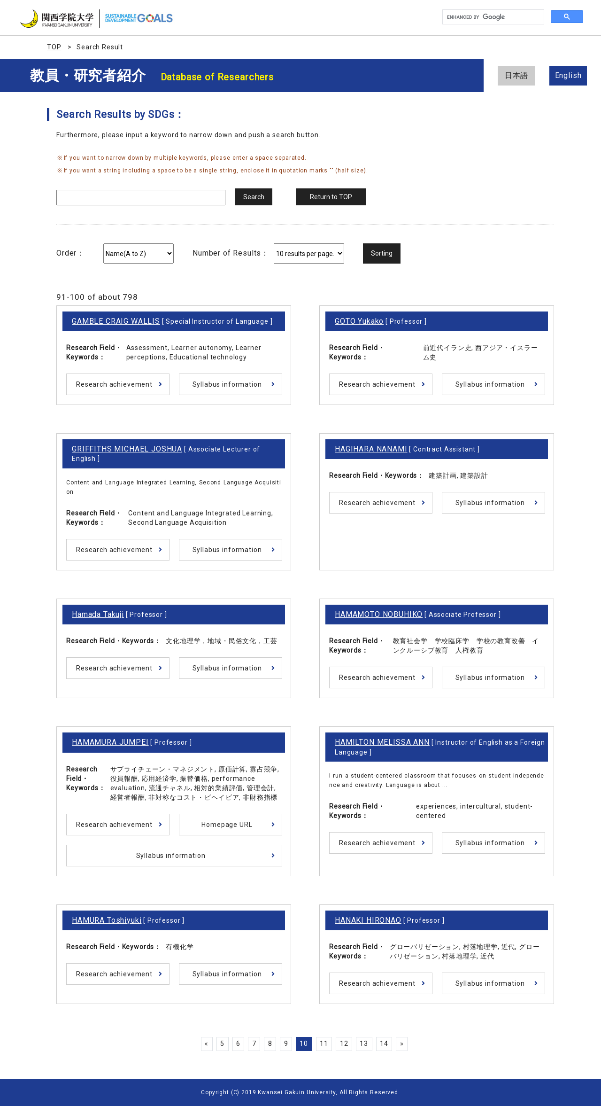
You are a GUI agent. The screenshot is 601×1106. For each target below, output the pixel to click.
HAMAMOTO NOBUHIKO (379, 614)
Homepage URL (226, 824)
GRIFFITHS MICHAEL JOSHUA (127, 448)
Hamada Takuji (98, 614)
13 (364, 1043)
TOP (54, 47)
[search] (492, 17)
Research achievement (114, 384)
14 (384, 1043)
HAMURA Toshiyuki (106, 920)
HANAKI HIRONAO (368, 920)
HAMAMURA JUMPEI (110, 742)
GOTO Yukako (359, 321)
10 (304, 1043)
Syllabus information (227, 384)
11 (324, 1043)
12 (344, 1043)
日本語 (517, 75)
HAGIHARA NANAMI (371, 448)
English (568, 75)
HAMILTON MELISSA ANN (382, 742)
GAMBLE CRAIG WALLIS (116, 321)
